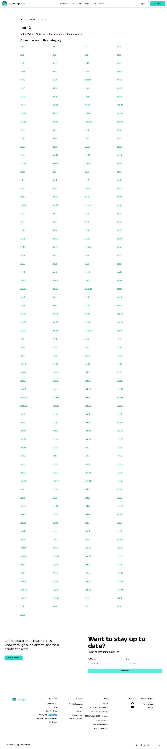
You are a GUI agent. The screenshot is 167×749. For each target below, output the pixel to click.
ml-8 (119, 222)
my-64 (55, 330)
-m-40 (55, 364)
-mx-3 (22, 531)
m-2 (86, 46)
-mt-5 (87, 456)
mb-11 (119, 598)
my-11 (22, 615)
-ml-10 (119, 498)
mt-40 (87, 197)
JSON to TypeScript (100, 729)
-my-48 (88, 589)
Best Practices (51, 711)
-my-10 (120, 573)
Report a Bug (77, 715)
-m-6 (55, 347)
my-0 (22, 297)
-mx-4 (55, 531)
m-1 (54, 46)
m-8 (119, 55)
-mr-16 (55, 431)
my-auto (88, 330)
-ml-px (55, 523)
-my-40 (56, 589)
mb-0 (22, 88)
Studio (105, 703)
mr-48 (119, 155)
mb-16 (87, 105)
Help (81, 708)
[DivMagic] (16, 3)
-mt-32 (88, 472)
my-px (120, 330)
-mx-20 (23, 548)
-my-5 (23, 573)
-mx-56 (56, 556)
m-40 (87, 71)
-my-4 (119, 564)
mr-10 (22, 147)
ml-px (119, 247)
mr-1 (54, 130)
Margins (32, 20)
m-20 (119, 63)
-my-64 (23, 598)
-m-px (55, 372)
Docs (87, 3)
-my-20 (88, 581)
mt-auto (88, 205)
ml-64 (55, 247)
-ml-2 (55, 489)
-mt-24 (55, 472)
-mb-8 (23, 389)
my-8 (119, 305)
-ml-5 (22, 498)
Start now (157, 4)
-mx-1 (87, 523)
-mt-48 (23, 481)
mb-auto (88, 121)
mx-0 (22, 255)
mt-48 (119, 197)
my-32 (55, 322)
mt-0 (22, 172)
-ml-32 (23, 514)
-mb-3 (23, 381)
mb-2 (87, 88)
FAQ (94, 3)
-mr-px (55, 447)
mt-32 (55, 197)
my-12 (55, 314)
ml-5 (55, 222)
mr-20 (119, 147)
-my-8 (87, 573)
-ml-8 (87, 498)
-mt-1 (87, 447)
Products (64, 3)
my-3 (119, 297)
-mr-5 (22, 422)
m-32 (55, 71)
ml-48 (119, 238)
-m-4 (119, 339)
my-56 (23, 330)
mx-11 (119, 606)
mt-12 (55, 188)
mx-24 (23, 280)
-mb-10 (56, 389)
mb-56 (23, 121)
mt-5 (55, 180)
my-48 (120, 322)
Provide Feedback (76, 704)
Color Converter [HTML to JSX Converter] (102, 720)
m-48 (119, 71)
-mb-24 (56, 397)
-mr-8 (87, 422)
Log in (142, 4)
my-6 (87, 305)
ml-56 (23, 247)
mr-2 (87, 130)
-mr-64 (23, 447)
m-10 (22, 63)
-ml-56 (120, 514)
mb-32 (55, 113)
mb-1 (55, 88)
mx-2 (87, 255)
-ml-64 (23, 523)
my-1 (55, 297)
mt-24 (23, 197)
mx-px (119, 289)
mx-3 (119, 255)
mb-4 (22, 96)
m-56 (22, 80)
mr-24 (23, 155)
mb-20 (120, 105)
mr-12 (55, 147)
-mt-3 (22, 456)
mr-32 (55, 155)
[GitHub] (132, 703)
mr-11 (55, 606)
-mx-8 (22, 539)
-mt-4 (55, 456)
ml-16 (87, 230)
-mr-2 (55, 414)
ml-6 (87, 222)
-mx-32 (88, 548)
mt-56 (23, 205)
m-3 (119, 46)
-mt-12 (44, 20)
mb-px (120, 121)
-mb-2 (119, 372)
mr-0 (22, 130)
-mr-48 (88, 439)
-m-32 (23, 364)
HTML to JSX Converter (99, 708)
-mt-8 (22, 464)
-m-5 (22, 347)
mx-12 (55, 272)
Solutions (77, 3)
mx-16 (87, 272)
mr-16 (87, 147)
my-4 (22, 305)
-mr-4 (119, 414)
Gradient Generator (100, 724)
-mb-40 (120, 397)
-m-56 (119, 364)
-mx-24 (56, 548)
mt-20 (119, 188)
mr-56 (23, 163)
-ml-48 (88, 514)
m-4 (22, 55)
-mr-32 (23, 439)
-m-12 (22, 355)
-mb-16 (120, 389)
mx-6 (87, 264)
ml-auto (88, 247)
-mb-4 (55, 381)
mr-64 (55, 163)
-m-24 (119, 355)
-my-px (56, 598)
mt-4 (22, 180)
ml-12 (55, 230)
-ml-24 (120, 506)
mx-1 (54, 255)
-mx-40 (120, 548)
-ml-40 (55, 514)
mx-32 (55, 280)
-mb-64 (88, 406)
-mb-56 (56, 406)
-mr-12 (23, 431)
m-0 (22, 46)
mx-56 (23, 289)
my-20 (120, 314)
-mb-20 (23, 397)
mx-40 (87, 280)
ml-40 (87, 238)
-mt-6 (119, 456)
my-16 (87, 314)
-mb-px (120, 406)
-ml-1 (22, 489)
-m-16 (55, 355)
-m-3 (87, 339)
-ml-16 (55, 506)
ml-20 (119, 230)
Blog (55, 707)
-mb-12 (88, 389)
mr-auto (88, 163)
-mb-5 (87, 381)
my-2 (87, 297)
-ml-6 (55, 498)
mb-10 (23, 105)
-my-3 (87, 564)
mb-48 (120, 113)
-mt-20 (23, 472)
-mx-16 (120, 539)
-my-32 (23, 589)
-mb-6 (119, 381)
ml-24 (22, 238)
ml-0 (22, 213)
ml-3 (119, 213)
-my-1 (22, 564)
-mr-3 (87, 414)
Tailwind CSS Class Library (47, 718)
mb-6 (87, 96)
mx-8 (119, 264)
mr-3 (119, 130)
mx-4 (22, 264)
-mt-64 (88, 481)
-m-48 (87, 364)
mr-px (119, 163)
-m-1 (22, 339)
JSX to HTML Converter (99, 712)
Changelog (43, 715)
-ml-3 (87, 489)
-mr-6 (55, 422)
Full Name (92, 659)
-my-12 (23, 581)
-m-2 (55, 339)
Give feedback (13, 658)
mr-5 (55, 138)
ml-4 (22, 222)
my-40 (87, 322)
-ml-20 (88, 506)
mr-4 (22, 138)
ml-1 (54, 213)
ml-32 (55, 238)
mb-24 (23, 113)
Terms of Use (148, 704)
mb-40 (88, 113)
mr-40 (87, 155)
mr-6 (87, 138)
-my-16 (55, 581)
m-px (119, 80)
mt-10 (22, 188)
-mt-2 (119, 447)
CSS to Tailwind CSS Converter (96, 716)
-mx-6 (119, 531)
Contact (102, 3)
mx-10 (22, 272)
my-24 (23, 322)
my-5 (55, 305)
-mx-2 (119, 523)
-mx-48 (23, 556)
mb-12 (55, 105)
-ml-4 (119, 489)
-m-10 (119, 347)
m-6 (86, 55)
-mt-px (120, 481)
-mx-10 (55, 539)
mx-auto (88, 289)
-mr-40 (56, 439)
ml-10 (22, 230)
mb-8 (119, 96)
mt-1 (54, 172)
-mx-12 (87, 539)
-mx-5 (87, 531)
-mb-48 (23, 406)
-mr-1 (22, 414)
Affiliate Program (76, 719)
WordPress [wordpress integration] (53, 722)
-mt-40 (120, 472)
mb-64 (55, 121)
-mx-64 (88, 556)
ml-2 (87, 213)
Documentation (51, 703)
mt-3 (119, 172)
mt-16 (87, 188)
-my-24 (120, 581)
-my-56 (120, 589)
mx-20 (119, 272)
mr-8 (119, 138)
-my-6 (55, 573)
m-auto (88, 80)
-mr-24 (120, 431)
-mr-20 (88, 431)
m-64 (55, 80)
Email (128, 659)
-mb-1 (87, 372)
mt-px (119, 205)
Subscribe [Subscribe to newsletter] (125, 671)
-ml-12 (23, 506)
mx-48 (119, 280)
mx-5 (55, 264)
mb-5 (55, 96)
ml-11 (22, 606)
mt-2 (87, 172)
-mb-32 (88, 397)
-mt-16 (120, 464)
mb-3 (119, 88)
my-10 (23, 314)
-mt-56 (56, 481)
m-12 (55, 63)
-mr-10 (120, 422)
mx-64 (55, 289)
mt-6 (87, 180)
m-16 (87, 63)
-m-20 (87, 355)
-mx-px (120, 556)
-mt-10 (55, 464)
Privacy (150, 708)
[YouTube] (132, 706)
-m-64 (23, 372)
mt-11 (87, 598)
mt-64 (55, 205)
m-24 (22, 71)
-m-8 (87, 347)
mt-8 (119, 180)
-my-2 (55, 564)
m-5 (54, 55)
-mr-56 (120, 439)
